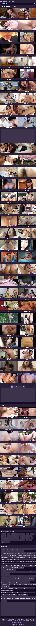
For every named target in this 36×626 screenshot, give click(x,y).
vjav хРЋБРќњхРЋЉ (21, 578)
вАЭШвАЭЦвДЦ (4, 600)
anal (5, 533)
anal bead (18, 533)
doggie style (16, 537)
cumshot (8, 535)
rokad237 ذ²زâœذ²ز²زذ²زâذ (22, 594)
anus (12, 540)
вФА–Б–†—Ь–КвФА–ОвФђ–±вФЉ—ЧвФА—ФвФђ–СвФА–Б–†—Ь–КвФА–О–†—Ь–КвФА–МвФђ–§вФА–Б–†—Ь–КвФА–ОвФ (18, 566)
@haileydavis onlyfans (5, 586)
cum (2, 535)
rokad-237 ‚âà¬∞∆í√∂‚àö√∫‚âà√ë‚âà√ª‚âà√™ (15, 551)
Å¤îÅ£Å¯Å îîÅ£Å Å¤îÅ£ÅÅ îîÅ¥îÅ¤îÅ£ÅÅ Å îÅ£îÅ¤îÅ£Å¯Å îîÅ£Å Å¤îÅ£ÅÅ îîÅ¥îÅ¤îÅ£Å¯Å (16, 588)
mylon (21, 535)
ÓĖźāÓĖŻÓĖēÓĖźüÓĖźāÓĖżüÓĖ (18, 567)
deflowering (13, 533)
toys (21, 537)
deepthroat (32, 533)
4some (30, 540)
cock (12, 535)
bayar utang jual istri (4, 578)
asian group (9, 567)
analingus (24, 537)
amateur (23, 533)
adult (5, 535)
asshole (19, 540)
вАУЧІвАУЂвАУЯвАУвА (5, 573)
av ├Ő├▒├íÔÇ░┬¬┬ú (30, 578)
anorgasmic (6, 537)
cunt (27, 540)
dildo (32, 537)
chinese (8, 533)
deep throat (3, 542)
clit (9, 540)
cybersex (23, 540)
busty (2, 537)
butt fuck (11, 537)
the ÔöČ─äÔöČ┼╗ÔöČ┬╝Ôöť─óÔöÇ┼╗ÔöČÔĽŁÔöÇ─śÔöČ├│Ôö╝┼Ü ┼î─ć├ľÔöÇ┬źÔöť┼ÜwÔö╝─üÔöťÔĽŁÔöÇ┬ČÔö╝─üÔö (13, 592)
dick (28, 535)
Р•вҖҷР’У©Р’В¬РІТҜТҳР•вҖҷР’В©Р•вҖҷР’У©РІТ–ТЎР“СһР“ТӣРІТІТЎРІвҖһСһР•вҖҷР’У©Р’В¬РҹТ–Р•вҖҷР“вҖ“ (12, 559)
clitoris (15, 540)
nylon (29, 537)
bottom (27, 533)
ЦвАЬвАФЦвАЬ (4, 551)
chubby (8, 542)
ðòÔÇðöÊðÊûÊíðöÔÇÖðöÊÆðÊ (6, 590)
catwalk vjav (3, 567)
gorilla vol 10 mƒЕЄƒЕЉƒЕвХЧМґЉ (7, 582)
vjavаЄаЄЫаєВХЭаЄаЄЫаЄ (29, 580)
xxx (31, 535)
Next (24, 386)
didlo (6, 540)
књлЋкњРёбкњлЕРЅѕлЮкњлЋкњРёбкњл (16, 580)
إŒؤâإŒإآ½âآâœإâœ (13, 578)
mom (2, 533)
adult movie (17, 535)
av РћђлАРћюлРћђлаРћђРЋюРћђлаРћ (8, 569)
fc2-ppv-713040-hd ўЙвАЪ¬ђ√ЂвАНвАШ (22, 582)
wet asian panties (4, 580)
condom (2, 540)
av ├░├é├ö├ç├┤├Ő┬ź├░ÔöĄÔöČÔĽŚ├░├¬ (9, 594)
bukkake (25, 535)
